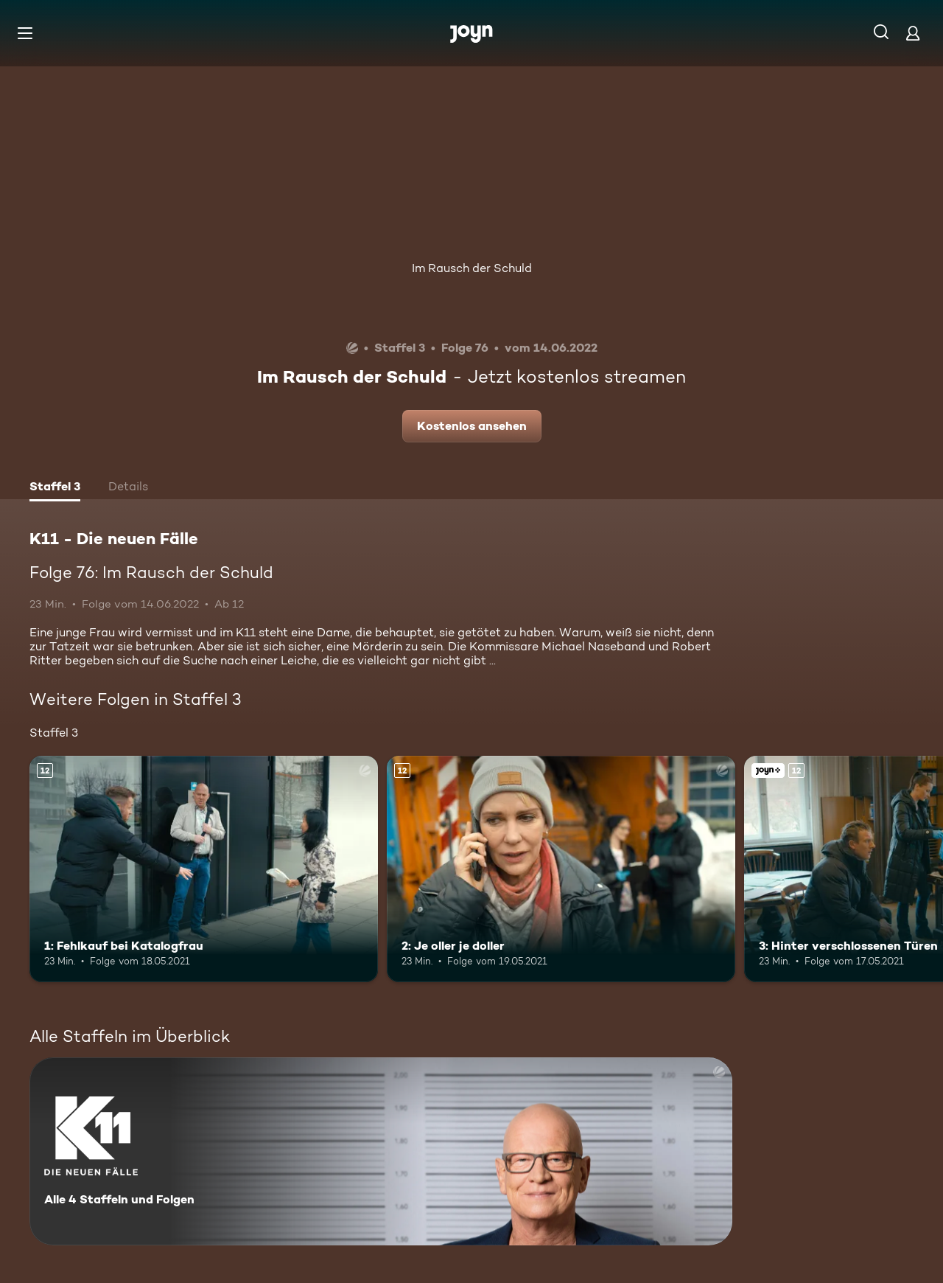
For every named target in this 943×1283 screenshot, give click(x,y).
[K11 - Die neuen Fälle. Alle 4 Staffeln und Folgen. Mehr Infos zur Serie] (380, 1151)
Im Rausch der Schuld (472, 268)
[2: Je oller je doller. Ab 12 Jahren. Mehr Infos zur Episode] (561, 869)
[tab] (55, 488)
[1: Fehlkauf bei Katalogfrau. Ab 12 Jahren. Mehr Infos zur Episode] (203, 869)
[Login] (912, 33)
